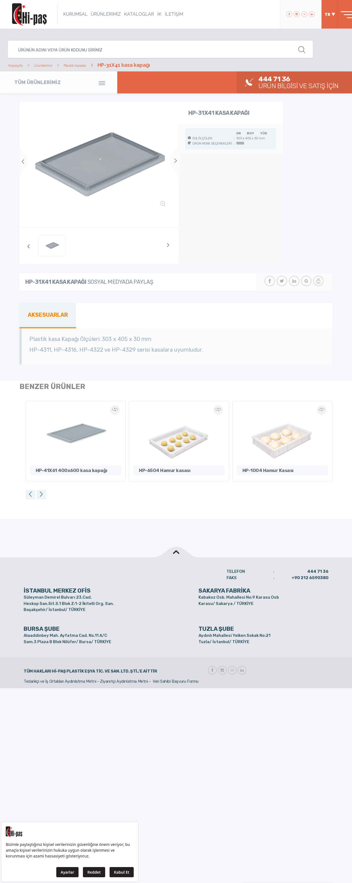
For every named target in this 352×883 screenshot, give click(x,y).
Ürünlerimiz (54, 65)
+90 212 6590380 (310, 574)
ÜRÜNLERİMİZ (98, 14)
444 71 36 (317, 568)
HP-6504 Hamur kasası (159, 467)
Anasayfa (19, 65)
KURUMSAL (67, 14)
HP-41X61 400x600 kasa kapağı (63, 467)
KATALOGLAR (131, 14)
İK (151, 14)
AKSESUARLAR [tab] (45, 313)
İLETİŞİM (166, 14)
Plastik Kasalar (96, 65)
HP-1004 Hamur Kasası (262, 467)
